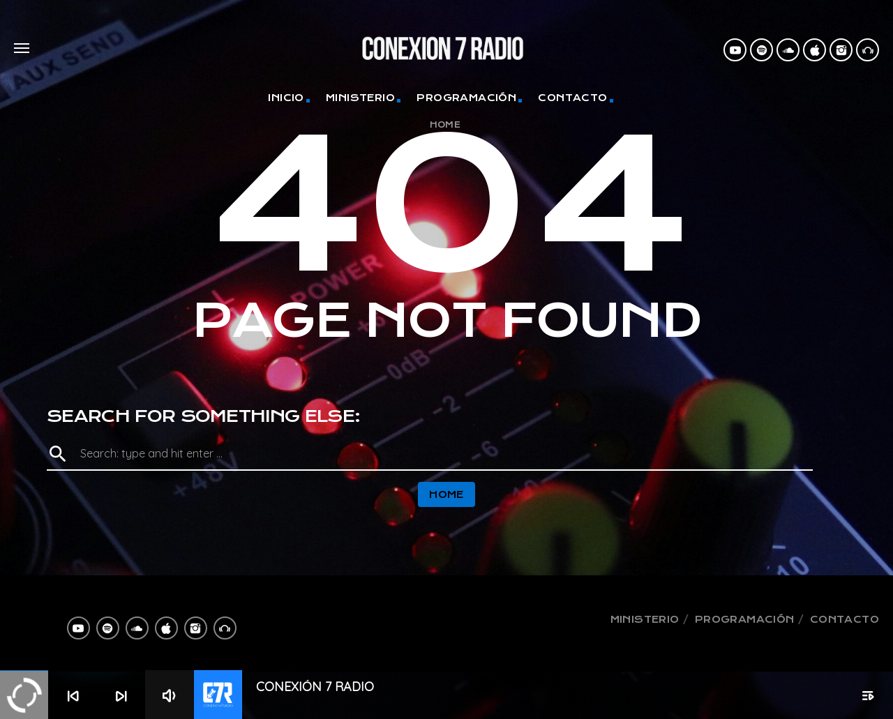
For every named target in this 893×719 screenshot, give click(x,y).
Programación (466, 97)
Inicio (285, 97)
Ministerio (360, 97)
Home (445, 125)
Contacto (572, 97)
